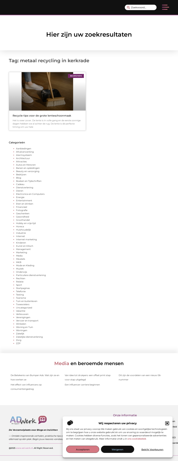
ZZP (18, 343)
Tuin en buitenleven (26, 301)
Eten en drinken (24, 203)
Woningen (21, 330)
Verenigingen (23, 317)
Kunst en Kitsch (24, 246)
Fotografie (21, 210)
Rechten (20, 278)
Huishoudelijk (23, 229)
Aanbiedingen (23, 148)
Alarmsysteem (24, 155)
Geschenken (22, 213)
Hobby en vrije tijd (26, 223)
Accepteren (83, 449)
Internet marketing (26, 239)
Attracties (21, 161)
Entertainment (24, 200)
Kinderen (21, 242)
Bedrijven (21, 174)
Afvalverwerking (25, 151)
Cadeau (20, 184)
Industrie (21, 233)
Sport (19, 285)
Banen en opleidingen (28, 168)
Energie (20, 197)
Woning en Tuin (24, 327)
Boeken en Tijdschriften (28, 181)
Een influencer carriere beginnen (82, 384)
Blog (18, 177)
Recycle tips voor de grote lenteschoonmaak (42, 115)
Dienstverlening (24, 187)
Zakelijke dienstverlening (29, 336)
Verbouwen (22, 314)
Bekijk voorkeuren (152, 449)
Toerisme (21, 298)
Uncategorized (24, 307)
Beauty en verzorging (27, 171)
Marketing (21, 252)
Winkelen (21, 323)
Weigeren (117, 449)
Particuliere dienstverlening (31, 275)
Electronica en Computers (30, 194)
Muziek (20, 268)
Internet (20, 236)
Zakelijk (20, 333)
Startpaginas (23, 288)
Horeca (20, 226)
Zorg (18, 340)
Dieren (19, 190)
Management (23, 249)
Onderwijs (21, 272)
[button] (167, 423)
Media (19, 255)
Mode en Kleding (25, 265)
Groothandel (23, 220)
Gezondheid (22, 216)
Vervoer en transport (27, 320)
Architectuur (23, 158)
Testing (20, 294)
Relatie (19, 281)
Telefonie (21, 291)
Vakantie (20, 310)
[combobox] (140, 7)
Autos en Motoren (26, 164)
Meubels (20, 259)
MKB (18, 262)
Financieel (21, 207)
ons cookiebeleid (137, 438)
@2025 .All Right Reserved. (31, 448)
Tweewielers (22, 304)
